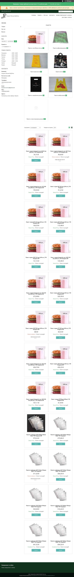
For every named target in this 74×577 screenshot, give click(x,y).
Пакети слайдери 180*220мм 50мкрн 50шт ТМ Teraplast (36, 471)
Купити (36, 160)
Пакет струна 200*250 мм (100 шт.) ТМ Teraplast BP (60, 364)
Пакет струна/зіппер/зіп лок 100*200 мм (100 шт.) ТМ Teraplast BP (36, 400)
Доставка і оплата (67, 17)
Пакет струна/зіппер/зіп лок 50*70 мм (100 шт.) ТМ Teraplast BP (60, 152)
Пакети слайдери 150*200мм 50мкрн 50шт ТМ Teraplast (61, 435)
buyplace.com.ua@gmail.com (8, 87)
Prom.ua (44, 574)
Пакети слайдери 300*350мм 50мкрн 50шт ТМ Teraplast (36, 541)
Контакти (52, 15)
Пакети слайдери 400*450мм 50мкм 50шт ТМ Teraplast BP (36, 435)
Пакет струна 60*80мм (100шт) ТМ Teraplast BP (60, 400)
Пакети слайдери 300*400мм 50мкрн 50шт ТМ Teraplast (61, 541)
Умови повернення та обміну (64, 15)
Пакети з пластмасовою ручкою (35, 119)
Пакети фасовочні (35, 71)
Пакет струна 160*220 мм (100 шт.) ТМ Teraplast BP (60, 293)
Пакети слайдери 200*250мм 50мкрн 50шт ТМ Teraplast (61, 471)
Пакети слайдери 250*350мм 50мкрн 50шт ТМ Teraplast (36, 506)
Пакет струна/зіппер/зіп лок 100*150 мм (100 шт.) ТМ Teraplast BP (60, 258)
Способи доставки (55, 4)
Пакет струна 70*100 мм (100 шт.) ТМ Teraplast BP (60, 329)
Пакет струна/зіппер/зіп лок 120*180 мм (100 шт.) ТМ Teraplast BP (36, 187)
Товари (39, 15)
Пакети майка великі (59, 95)
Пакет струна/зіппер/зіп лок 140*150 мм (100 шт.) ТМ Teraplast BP (36, 364)
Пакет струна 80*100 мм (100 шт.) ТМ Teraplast (60, 187)
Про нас (46, 15)
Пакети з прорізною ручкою (35, 95)
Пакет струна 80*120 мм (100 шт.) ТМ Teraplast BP (36, 222)
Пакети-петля (59, 71)
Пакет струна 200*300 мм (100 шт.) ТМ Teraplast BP (36, 329)
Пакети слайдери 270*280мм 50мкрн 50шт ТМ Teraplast (61, 506)
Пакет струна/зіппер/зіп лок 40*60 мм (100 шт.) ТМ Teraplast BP (36, 152)
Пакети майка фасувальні (59, 48)
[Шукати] (71, 11)
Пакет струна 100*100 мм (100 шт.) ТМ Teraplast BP (60, 222)
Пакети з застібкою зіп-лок (35, 48)
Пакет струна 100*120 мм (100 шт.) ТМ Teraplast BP (36, 258)
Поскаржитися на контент (37, 575)
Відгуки (3, 32)
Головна (33, 15)
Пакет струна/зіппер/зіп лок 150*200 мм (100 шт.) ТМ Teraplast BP (36, 293)
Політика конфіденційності (49, 575)
